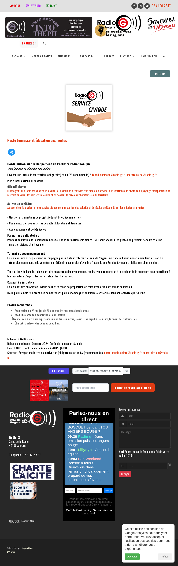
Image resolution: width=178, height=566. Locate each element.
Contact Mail (28, 521)
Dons (15, 6)
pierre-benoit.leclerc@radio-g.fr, (122, 352)
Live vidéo (33, 6)
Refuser (165, 556)
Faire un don (149, 56)
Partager (58, 371)
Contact (109, 56)
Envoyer (125, 474)
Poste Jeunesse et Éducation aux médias (37, 140)
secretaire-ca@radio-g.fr (142, 174)
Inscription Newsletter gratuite (132, 387)
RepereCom (27, 548)
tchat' (51, 6)
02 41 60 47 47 (161, 5)
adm (11, 552)
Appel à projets (42, 56)
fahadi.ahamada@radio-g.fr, (108, 174)
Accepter (132, 556)
